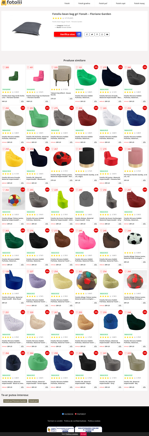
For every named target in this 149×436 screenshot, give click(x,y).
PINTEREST (80, 414)
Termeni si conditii (55, 421)
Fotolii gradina (84, 3)
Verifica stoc (70, 34)
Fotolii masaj (139, 3)
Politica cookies (94, 421)
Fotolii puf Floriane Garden (15, 401)
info (22, 101)
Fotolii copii (120, 3)
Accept (83, 434)
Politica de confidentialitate (75, 421)
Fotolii (67, 3)
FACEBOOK (67, 414)
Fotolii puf (103, 3)
